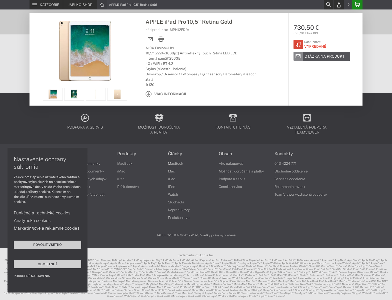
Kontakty (283, 153)
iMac (121, 171)
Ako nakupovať (231, 163)
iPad (120, 179)
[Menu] (46, 4)
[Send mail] (150, 39)
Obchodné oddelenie (291, 171)
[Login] (339, 4)
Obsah (225, 153)
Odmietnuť (47, 264)
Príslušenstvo (128, 187)
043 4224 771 (285, 163)
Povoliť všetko (47, 245)
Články (175, 153)
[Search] (329, 4)
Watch (173, 194)
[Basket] (357, 4)
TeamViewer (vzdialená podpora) (300, 194)
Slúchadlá (176, 202)
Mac (171, 171)
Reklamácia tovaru (289, 187)
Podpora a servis (232, 179)
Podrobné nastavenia (32, 276)
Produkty (126, 153)
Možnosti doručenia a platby (241, 171)
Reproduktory (179, 210)
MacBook (124, 163)
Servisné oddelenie (289, 179)
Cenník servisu (230, 187)
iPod (171, 187)
